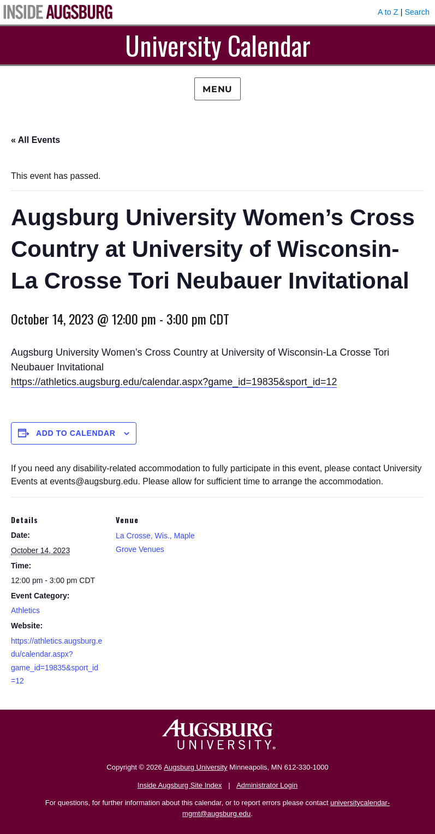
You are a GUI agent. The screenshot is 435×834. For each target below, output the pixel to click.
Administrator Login (266, 785)
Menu (217, 89)
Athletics (25, 610)
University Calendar (218, 45)
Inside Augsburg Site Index (180, 785)
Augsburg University (195, 767)
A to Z (388, 12)
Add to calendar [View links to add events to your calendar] (76, 433)
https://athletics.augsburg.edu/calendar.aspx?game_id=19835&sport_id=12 (174, 381)
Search (417, 12)
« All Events (35, 140)
